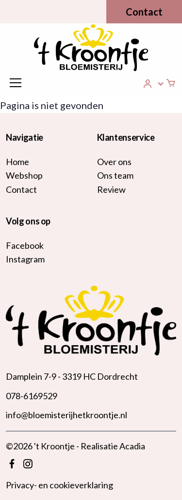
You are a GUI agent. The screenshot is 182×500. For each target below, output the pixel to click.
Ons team (115, 175)
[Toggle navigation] (15, 83)
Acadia (132, 446)
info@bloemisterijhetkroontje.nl (66, 414)
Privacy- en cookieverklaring (59, 485)
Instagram (25, 259)
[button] (153, 84)
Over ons (114, 161)
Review (111, 189)
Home (17, 161)
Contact (144, 12)
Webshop (24, 175)
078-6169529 (31, 395)
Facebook (25, 245)
